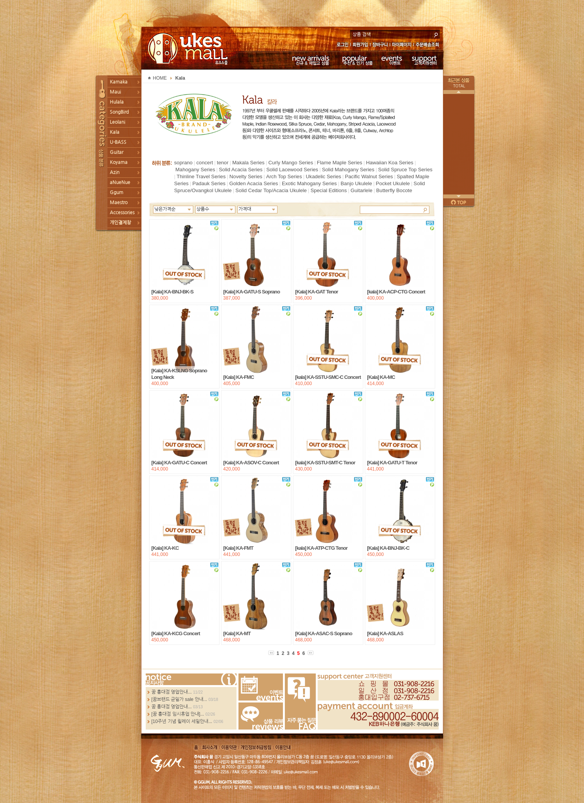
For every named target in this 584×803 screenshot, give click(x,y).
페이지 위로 (458, 202)
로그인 (342, 45)
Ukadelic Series (323, 176)
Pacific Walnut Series (369, 176)
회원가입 (360, 45)
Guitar (116, 152)
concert (204, 162)
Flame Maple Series (339, 162)
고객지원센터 (424, 60)
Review (260, 716)
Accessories (122, 212)
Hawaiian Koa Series (389, 162)
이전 (458, 92)
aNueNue (120, 182)
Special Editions (328, 190)
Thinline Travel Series (201, 176)
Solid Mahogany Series (348, 169)
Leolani (117, 122)
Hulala (117, 102)
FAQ (300, 701)
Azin (114, 172)
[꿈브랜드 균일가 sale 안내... (179, 699)
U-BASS (118, 142)
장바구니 (380, 45)
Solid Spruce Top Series (405, 169)
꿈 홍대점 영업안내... (172, 692)
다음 (458, 196)
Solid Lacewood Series (292, 169)
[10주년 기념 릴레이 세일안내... (182, 721)
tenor (222, 162)
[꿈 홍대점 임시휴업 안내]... (178, 714)
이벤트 (391, 60)
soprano (183, 162)
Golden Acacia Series (253, 183)
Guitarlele (361, 190)
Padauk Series (209, 183)
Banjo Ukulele (356, 183)
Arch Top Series (284, 176)
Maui (115, 92)
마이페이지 (402, 45)
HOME (160, 78)
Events (260, 687)
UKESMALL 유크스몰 (188, 48)
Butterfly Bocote (394, 190)
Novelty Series (246, 176)
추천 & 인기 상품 (357, 60)
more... (191, 679)
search (436, 34)
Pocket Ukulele (393, 183)
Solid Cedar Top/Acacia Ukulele (270, 190)
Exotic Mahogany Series (309, 183)
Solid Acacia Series (240, 169)
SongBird (119, 112)
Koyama (119, 162)
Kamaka (119, 82)
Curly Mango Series (290, 162)
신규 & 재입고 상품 (309, 60)
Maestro (119, 202)
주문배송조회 (428, 45)
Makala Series (248, 162)
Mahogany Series (195, 169)
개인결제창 (120, 222)
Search (425, 209)
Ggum (116, 192)
